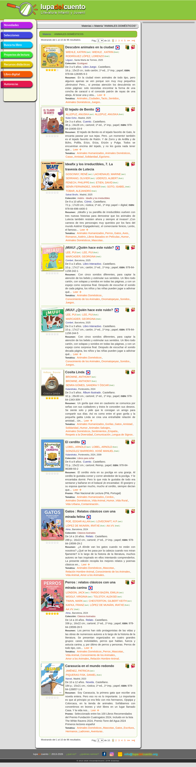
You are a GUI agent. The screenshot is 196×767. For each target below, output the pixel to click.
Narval (69, 679)
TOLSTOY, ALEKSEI (108, 596)
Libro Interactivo (92, 263)
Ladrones (84, 731)
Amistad (79, 156)
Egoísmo (104, 156)
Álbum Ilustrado (92, 392)
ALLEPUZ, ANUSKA (80, 114)
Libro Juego (89, 66)
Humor (125, 236)
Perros (109, 233)
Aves (125, 233)
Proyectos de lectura (17, 54)
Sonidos (124, 299)
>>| (133, 40)
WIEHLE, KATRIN (78, 52)
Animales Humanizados (90, 153)
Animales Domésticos (78, 102)
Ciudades (94, 98)
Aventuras (96, 731)
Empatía (113, 431)
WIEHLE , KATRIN (105, 52)
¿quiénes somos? (89, 754)
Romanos (71, 236)
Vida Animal (98, 500)
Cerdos (109, 497)
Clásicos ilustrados (86, 533)
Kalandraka (71, 389)
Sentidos (114, 98)
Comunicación (102, 434)
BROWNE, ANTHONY (81, 376)
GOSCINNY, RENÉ (79, 174)
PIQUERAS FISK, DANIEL (84, 674)
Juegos (96, 102)
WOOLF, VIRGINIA (79, 596)
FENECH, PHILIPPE (80, 182)
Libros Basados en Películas (103, 236)
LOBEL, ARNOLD (78, 446)
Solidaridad (91, 156)
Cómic (88, 201)
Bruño (75, 194)
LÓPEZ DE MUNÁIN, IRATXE (85, 525)
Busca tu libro (17, 45)
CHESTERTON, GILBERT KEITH (110, 600)
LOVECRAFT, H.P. (109, 521)
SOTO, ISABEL (118, 186)
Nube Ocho (71, 118)
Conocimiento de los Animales (83, 299)
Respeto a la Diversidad (79, 434)
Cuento (87, 121)
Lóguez (69, 60)
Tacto (104, 98)
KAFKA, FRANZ (77, 605)
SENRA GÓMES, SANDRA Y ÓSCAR (90, 385)
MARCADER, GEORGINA (83, 256)
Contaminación (89, 504)
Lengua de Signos (122, 434)
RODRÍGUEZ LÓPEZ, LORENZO (88, 56)
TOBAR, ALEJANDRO (81, 190)
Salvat (69, 194)
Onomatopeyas (110, 299)
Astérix (82, 236)
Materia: (47, 34)
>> (128, 40)
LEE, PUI (73, 252)
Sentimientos (99, 431)
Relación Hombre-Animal (80, 571)
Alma (68, 529)
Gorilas (109, 424)
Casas (69, 156)
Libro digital (17, 74)
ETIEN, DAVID (107, 182)
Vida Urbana (73, 504)
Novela (90, 682)
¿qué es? (71, 754)
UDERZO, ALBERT (109, 178)
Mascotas (97, 240)
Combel (69, 260)
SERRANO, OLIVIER (80, 178)
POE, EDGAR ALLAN (80, 521)
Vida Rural (122, 500)
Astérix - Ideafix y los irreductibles (93, 198)
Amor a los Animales (92, 575)
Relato (89, 536)
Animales (82, 98)
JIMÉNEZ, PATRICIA (80, 670)
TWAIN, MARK (77, 600)
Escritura (129, 727)
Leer (101, 95)
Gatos (117, 233)
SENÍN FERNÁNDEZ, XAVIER (86, 186)
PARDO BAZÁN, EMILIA (107, 592)
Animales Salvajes (99, 427)
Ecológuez (82, 63)
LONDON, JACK (78, 592)
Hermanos (71, 731)
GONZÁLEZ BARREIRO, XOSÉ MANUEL (92, 451)
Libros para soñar (85, 458)
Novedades (17, 25)
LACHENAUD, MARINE (110, 174)
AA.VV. (113, 525)
